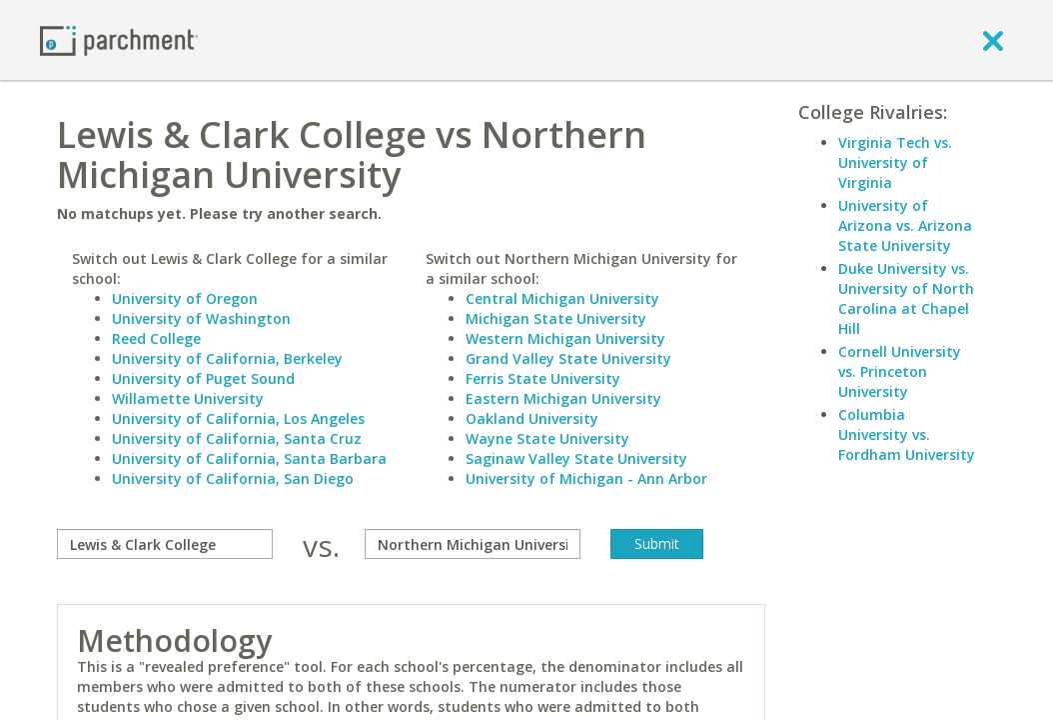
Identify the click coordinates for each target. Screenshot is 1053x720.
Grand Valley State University (568, 358)
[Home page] (119, 39)
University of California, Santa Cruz (237, 438)
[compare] (165, 544)
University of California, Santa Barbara (249, 458)
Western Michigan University (565, 338)
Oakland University (532, 418)
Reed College (156, 338)
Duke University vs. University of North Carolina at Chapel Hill (906, 298)
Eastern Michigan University (563, 398)
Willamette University (188, 398)
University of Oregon (185, 298)
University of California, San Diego (233, 478)
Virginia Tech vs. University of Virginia (895, 162)
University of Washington (201, 318)
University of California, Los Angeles (238, 418)
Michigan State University (556, 318)
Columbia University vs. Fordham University (906, 434)
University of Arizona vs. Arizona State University (905, 225)
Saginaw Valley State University (576, 458)
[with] (472, 544)
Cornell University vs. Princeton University (899, 371)
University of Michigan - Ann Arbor (586, 478)
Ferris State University (543, 378)
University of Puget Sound (203, 378)
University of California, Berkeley (227, 358)
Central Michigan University (562, 298)
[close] (993, 40)
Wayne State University (547, 438)
